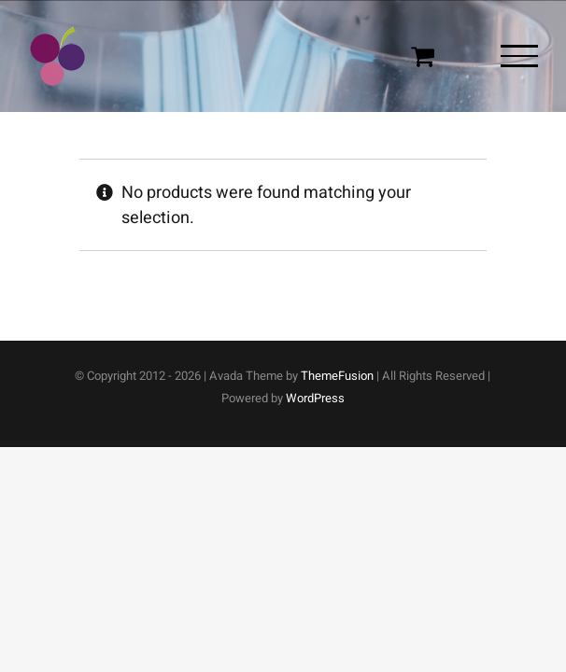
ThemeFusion (337, 376)
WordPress (315, 398)
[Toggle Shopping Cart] (422, 55)
